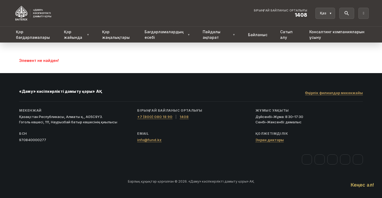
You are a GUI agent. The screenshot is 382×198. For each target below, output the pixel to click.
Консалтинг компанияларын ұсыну (336, 35)
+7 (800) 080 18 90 (154, 117)
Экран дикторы (269, 140)
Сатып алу (286, 35)
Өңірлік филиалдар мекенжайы (334, 93)
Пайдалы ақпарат (219, 35)
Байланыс (257, 34)
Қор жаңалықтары (116, 35)
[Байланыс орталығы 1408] (280, 13)
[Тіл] (325, 13)
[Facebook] (307, 159)
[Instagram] (320, 159)
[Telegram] (345, 159)
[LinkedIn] (358, 159)
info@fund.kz (149, 140)
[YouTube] (332, 159)
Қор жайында (76, 35)
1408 (184, 117)
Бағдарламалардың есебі (167, 35)
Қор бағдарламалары (33, 35)
